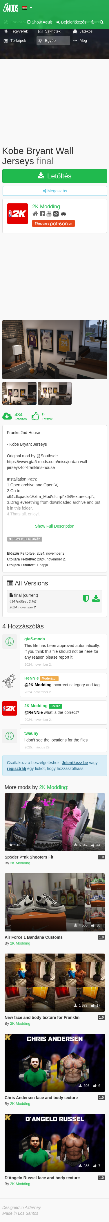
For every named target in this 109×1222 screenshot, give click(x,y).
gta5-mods (34, 639)
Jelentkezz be (75, 762)
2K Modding (46, 207)
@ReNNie (33, 712)
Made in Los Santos (20, 1213)
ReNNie (31, 678)
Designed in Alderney (21, 1207)
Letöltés (55, 176)
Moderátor (49, 678)
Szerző (55, 706)
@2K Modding (38, 684)
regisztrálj (16, 768)
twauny (31, 733)
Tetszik (47, 419)
